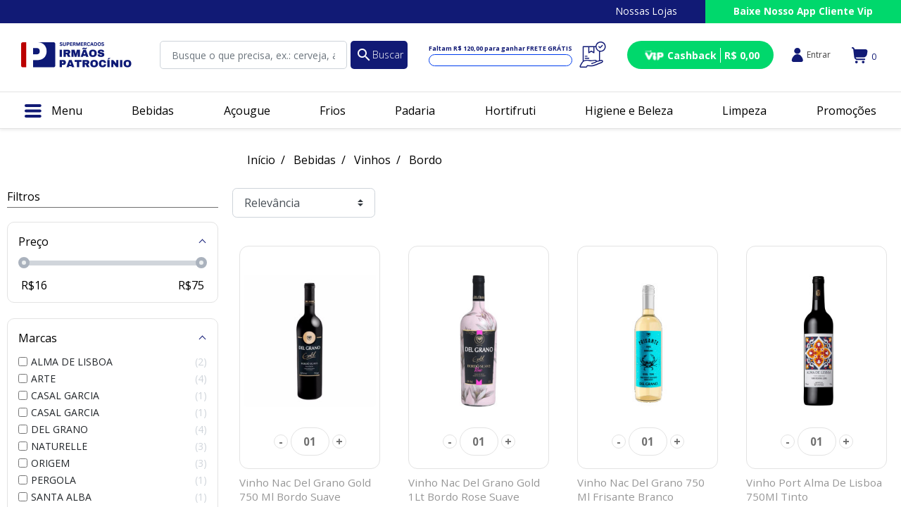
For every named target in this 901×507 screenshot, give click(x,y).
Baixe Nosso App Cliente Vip (803, 11)
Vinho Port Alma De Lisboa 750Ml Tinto (814, 489)
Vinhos (372, 160)
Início (261, 160)
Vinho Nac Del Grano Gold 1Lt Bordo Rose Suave (474, 489)
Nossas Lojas (646, 11)
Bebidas (315, 160)
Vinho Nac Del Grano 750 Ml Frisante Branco (641, 489)
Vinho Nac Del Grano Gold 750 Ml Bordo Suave (305, 489)
